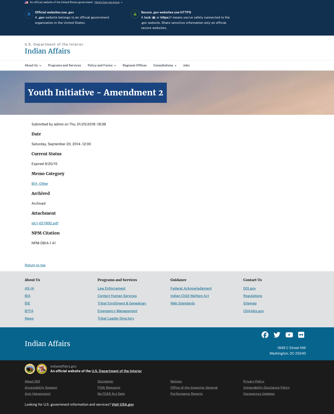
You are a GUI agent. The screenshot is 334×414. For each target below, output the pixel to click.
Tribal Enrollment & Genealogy (122, 303)
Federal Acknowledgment (191, 288)
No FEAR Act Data (111, 393)
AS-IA (29, 288)
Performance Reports (186, 393)
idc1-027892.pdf (45, 223)
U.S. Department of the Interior (117, 371)
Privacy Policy (253, 381)
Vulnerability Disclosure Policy (266, 387)
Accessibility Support (41, 387)
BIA (27, 296)
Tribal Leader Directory (116, 318)
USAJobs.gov (253, 311)
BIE (27, 303)
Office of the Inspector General (194, 387)
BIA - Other (40, 184)
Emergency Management (117, 311)
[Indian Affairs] (72, 51)
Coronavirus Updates (259, 393)
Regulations (252, 296)
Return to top (35, 265)
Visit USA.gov (123, 404)
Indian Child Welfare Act (189, 296)
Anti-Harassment (38, 393)
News (29, 318)
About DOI (32, 381)
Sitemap (250, 303)
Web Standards (182, 303)
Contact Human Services (117, 296)
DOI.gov (249, 288)
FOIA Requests (109, 387)
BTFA (29, 311)
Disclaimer (106, 381)
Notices (176, 381)
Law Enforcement (111, 288)
